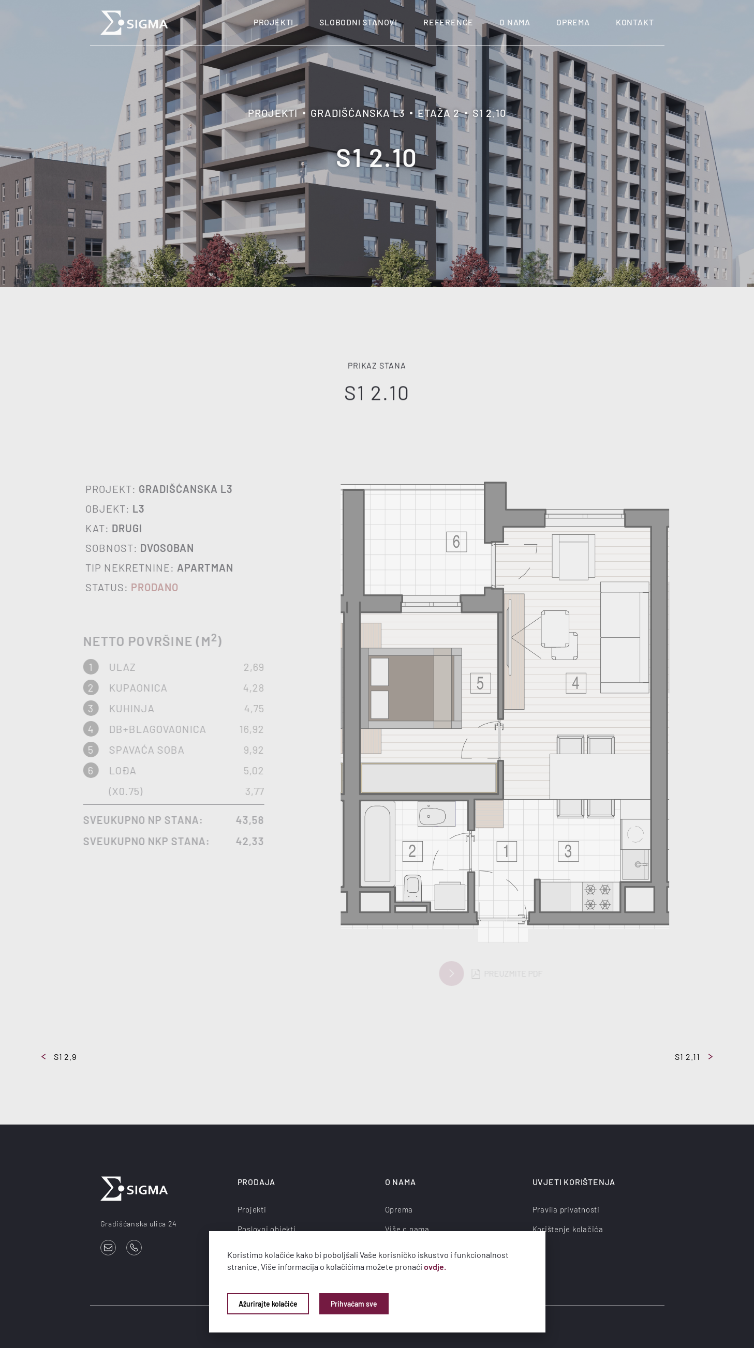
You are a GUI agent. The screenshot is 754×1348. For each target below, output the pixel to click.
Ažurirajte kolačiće (268, 1303)
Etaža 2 (439, 113)
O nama (514, 22)
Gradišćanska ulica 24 (138, 1223)
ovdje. (435, 1266)
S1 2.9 (59, 1056)
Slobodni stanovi (358, 22)
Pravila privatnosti (566, 1209)
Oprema (573, 22)
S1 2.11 (694, 1056)
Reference (448, 22)
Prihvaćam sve (354, 1303)
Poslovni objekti (267, 1229)
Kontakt (635, 22)
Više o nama (407, 1229)
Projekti (273, 22)
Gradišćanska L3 (358, 113)
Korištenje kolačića (568, 1229)
